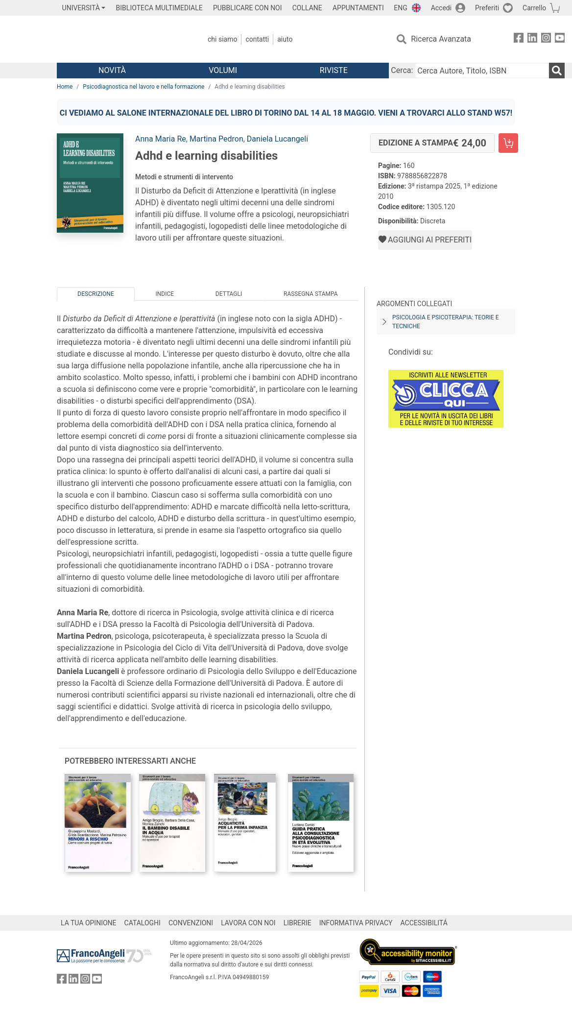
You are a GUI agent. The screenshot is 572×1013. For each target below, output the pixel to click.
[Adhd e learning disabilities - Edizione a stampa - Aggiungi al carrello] (508, 143)
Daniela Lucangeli (277, 139)
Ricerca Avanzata (441, 39)
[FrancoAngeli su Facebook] (519, 39)
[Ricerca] (557, 70)
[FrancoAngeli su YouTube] (560, 39)
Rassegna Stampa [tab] (311, 293)
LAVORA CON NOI (248, 923)
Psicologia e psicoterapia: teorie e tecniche (445, 322)
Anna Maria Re (160, 139)
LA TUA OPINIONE (89, 923)
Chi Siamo (222, 39)
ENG (400, 8)
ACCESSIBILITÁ (424, 923)
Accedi (441, 8)
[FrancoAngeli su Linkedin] (532, 39)
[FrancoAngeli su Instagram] (546, 39)
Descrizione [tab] (95, 293)
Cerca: (402, 70)
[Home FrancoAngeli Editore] (122, 39)
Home (64, 86)
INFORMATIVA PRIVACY (356, 923)
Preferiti (487, 8)
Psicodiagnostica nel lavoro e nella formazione (143, 86)
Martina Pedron (216, 139)
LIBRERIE (297, 923)
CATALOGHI (142, 923)
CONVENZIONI (190, 923)
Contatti (257, 39)
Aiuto (284, 39)
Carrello (534, 8)
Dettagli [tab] (228, 293)
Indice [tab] (164, 293)
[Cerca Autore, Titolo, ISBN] (482, 70)
